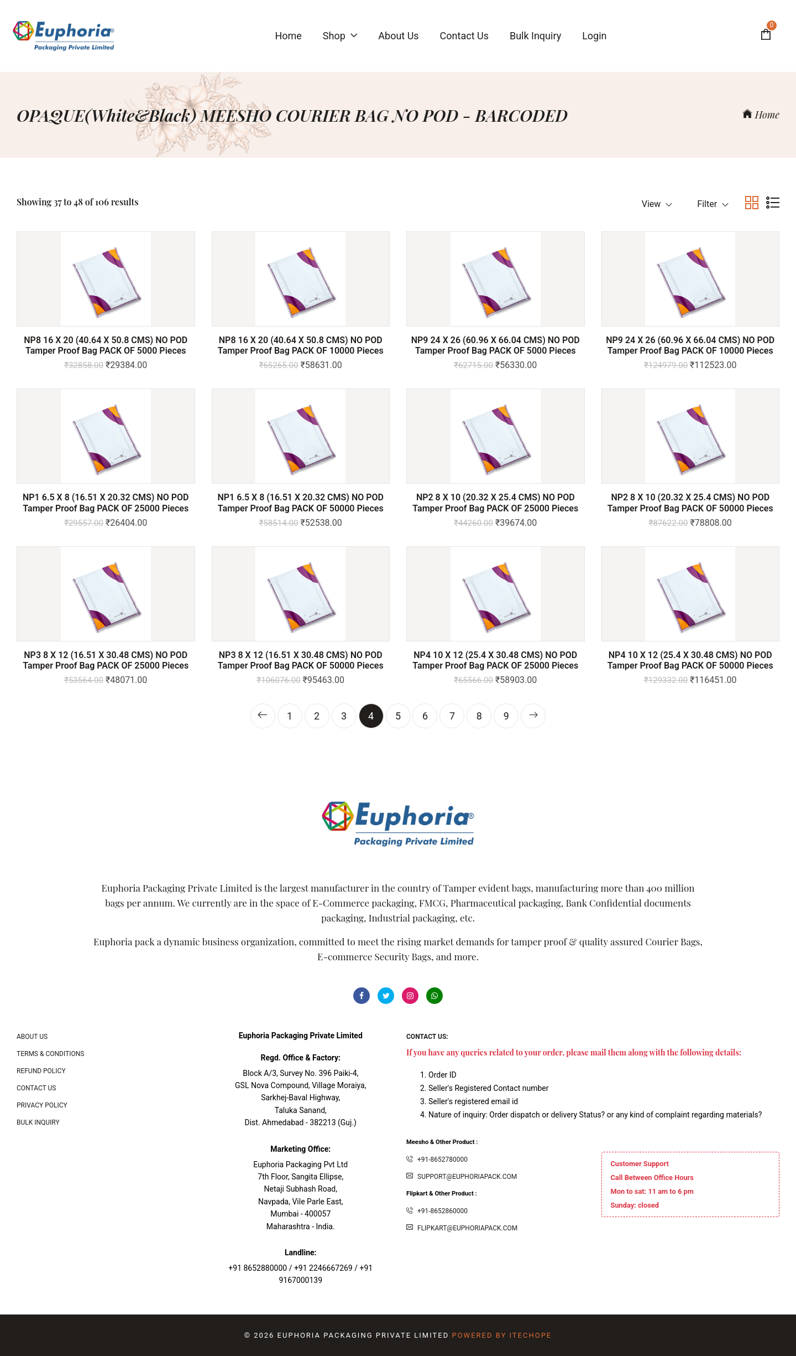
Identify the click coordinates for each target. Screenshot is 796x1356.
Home (760, 114)
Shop (340, 36)
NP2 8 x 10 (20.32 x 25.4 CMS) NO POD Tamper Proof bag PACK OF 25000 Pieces (495, 502)
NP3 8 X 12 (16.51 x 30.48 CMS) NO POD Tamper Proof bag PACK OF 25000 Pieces (105, 660)
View (657, 204)
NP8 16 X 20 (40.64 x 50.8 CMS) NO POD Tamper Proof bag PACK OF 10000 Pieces (301, 345)
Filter (713, 204)
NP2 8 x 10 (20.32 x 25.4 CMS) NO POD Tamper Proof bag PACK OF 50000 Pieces (690, 502)
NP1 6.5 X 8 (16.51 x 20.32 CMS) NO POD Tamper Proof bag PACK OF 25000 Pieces (105, 502)
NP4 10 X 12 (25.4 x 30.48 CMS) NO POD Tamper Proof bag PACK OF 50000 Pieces (690, 660)
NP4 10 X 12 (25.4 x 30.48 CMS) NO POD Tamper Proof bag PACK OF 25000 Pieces (495, 660)
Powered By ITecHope (502, 1335)
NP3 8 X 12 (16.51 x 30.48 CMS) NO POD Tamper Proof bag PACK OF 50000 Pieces (301, 660)
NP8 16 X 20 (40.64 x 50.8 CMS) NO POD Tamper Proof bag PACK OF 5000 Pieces (105, 345)
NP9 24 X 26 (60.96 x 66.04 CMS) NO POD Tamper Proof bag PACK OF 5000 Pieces (495, 345)
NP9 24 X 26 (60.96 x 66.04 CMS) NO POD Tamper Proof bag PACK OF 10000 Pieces (690, 345)
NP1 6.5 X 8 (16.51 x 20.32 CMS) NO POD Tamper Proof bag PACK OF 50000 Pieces (301, 502)
